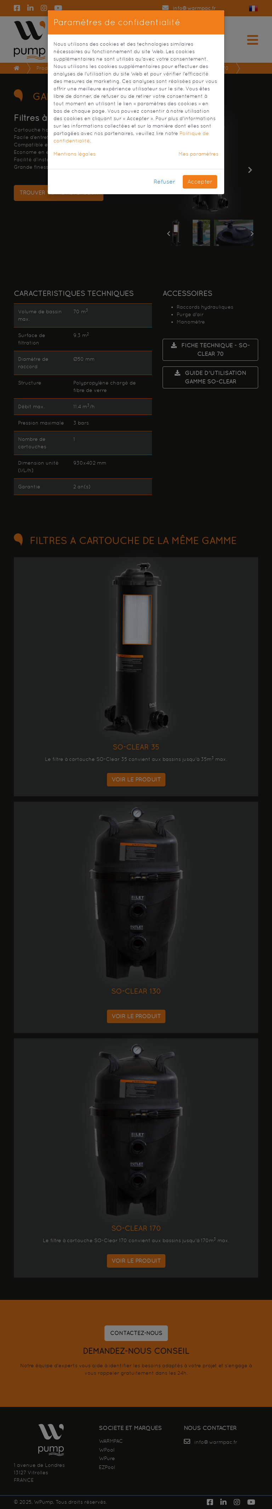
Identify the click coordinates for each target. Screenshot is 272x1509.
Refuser (164, 181)
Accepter (199, 181)
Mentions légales (74, 154)
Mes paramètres (198, 154)
